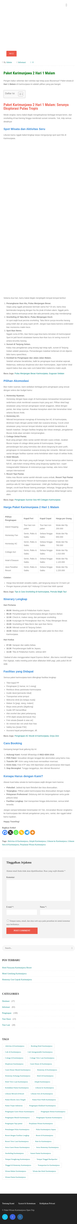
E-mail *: (10, 907)
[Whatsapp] (15, 832)
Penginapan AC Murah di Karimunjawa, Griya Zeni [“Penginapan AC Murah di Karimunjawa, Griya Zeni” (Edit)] (37, 736)
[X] (10, 832)
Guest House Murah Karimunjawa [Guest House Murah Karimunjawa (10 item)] (17, 1070)
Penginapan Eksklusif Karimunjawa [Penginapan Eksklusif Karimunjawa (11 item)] (42, 1106)
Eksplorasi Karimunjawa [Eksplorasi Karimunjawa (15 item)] (14, 1064)
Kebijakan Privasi (47, 1203)
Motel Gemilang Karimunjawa (14, 974)
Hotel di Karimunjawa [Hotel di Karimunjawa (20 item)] (45, 1076)
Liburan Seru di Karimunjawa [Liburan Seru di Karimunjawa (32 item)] (42, 1094)
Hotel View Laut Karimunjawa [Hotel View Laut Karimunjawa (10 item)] (16, 1082)
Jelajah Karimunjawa (37, 841)
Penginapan (6, 1013)
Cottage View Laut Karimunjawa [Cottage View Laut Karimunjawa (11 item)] (42, 1058)
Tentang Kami (8, 1203)
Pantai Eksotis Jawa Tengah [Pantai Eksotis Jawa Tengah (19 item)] (15, 1100)
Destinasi (6, 1001)
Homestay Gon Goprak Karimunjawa (17, 980)
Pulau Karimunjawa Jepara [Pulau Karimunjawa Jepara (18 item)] (46, 1129)
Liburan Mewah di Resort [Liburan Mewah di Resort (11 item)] (14, 1094)
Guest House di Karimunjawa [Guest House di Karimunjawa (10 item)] (41, 1064)
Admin (9, 62)
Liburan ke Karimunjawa (57, 841)
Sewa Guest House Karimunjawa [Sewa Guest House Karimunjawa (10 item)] (17, 1147)
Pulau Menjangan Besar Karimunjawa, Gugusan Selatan (39, 373)
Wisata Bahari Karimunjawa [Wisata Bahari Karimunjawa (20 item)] (15, 1171)
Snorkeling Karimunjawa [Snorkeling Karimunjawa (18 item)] (14, 1153)
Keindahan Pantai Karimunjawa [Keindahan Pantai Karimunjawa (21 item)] (17, 1088)
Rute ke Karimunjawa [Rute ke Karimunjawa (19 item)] (43, 1141)
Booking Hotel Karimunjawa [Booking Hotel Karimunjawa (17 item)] (41, 1046)
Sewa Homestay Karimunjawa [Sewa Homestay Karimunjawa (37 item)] (47, 1147)
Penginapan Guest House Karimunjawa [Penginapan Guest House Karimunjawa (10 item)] (19, 1111)
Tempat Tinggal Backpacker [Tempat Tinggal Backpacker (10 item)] (47, 1159)
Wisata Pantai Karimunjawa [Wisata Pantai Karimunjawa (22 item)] (15, 1177)
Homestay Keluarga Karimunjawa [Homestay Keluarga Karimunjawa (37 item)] (17, 1076)
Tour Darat (6, 1019)
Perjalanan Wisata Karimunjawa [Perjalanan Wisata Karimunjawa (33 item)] (41, 1123)
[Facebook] (4, 832)
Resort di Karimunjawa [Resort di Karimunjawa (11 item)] (44, 1135)
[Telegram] (27, 832)
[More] (32, 832)
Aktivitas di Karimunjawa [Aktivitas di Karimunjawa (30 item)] (14, 1046)
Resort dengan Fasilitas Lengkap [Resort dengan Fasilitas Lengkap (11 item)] (17, 1135)
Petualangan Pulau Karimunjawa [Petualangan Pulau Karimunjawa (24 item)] (17, 1129)
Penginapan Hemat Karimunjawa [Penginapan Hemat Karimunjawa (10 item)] (53, 1111)
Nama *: (43, 907)
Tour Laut (6, 1025)
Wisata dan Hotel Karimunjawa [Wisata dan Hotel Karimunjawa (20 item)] (44, 1171)
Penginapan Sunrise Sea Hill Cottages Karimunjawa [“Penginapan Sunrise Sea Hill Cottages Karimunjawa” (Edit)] (37, 500)
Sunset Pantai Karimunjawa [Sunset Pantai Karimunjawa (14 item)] (40, 1153)
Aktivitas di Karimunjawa (18, 841)
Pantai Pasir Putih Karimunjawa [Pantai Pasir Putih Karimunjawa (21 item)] (44, 1100)
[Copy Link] (21, 832)
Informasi (22, 62)
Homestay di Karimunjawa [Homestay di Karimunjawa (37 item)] (47, 1070)
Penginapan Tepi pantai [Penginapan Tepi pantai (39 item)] (13, 1123)
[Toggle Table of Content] (19, 94)
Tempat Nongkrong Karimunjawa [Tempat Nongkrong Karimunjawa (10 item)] (17, 1159)
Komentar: (10, 877)
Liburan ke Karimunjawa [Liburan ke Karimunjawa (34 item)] (44, 1088)
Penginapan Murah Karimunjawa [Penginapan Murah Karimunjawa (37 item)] (17, 1117)
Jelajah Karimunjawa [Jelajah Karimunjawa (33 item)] (42, 1082)
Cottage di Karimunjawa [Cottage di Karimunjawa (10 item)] (14, 1058)
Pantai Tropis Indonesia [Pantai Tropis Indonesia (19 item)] (14, 1106)
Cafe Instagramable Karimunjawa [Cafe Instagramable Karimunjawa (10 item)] (40, 1052)
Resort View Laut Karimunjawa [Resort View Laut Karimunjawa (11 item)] (17, 1141)
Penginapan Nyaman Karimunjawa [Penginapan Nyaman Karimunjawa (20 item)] (49, 1117)
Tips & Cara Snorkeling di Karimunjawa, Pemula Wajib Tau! (41, 592)
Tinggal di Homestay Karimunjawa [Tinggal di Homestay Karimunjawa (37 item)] (18, 1165)
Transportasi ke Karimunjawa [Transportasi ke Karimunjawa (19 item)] (49, 1165)
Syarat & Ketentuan (26, 1203)
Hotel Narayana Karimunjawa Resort (17, 968)
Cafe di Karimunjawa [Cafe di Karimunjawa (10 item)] (13, 1052)
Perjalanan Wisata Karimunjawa (33, 845)
